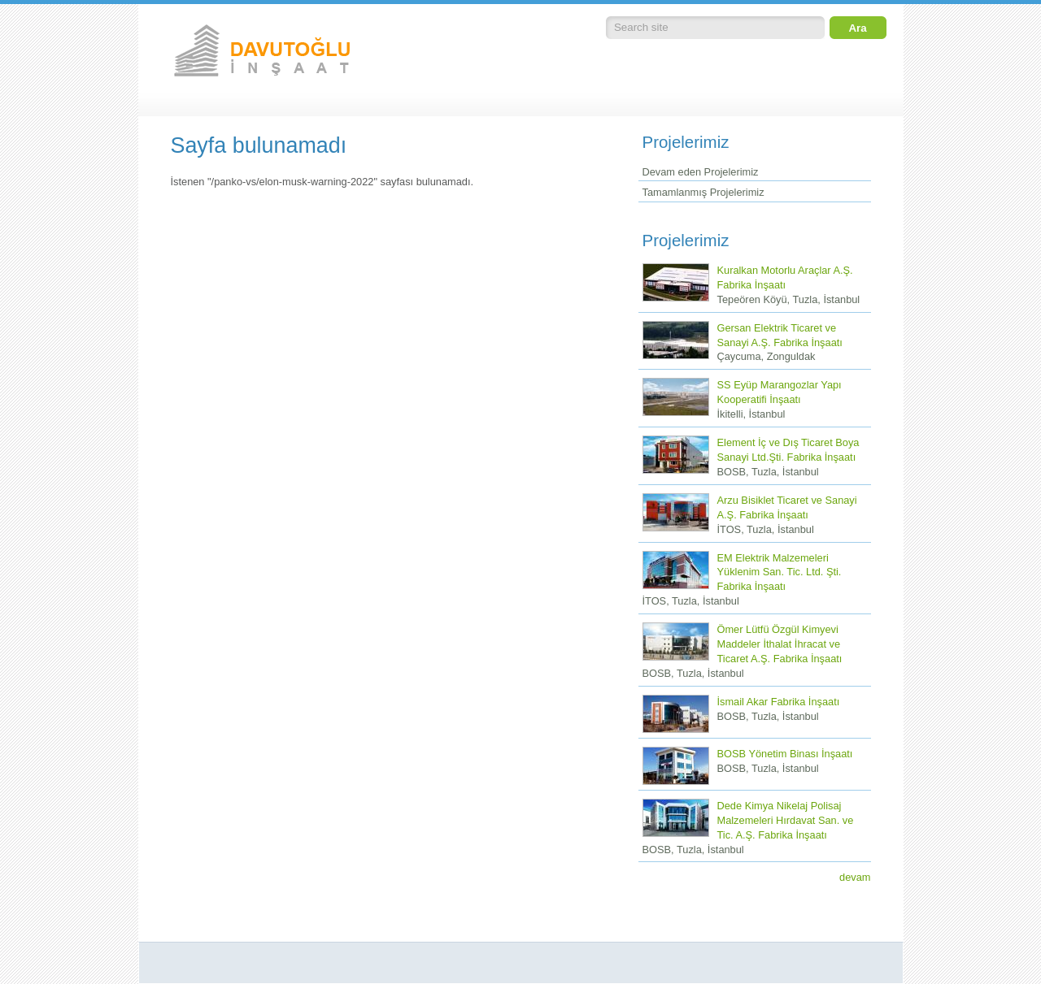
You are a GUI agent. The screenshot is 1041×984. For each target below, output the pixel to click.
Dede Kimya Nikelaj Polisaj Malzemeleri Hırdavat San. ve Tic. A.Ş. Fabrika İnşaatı (785, 820)
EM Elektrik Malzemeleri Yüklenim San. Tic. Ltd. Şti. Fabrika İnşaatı (779, 572)
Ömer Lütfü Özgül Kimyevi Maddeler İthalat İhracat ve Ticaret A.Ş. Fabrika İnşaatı (780, 644)
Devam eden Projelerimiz (700, 172)
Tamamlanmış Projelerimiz (703, 192)
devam (854, 877)
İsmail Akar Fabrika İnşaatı (778, 702)
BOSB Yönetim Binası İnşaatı (785, 754)
